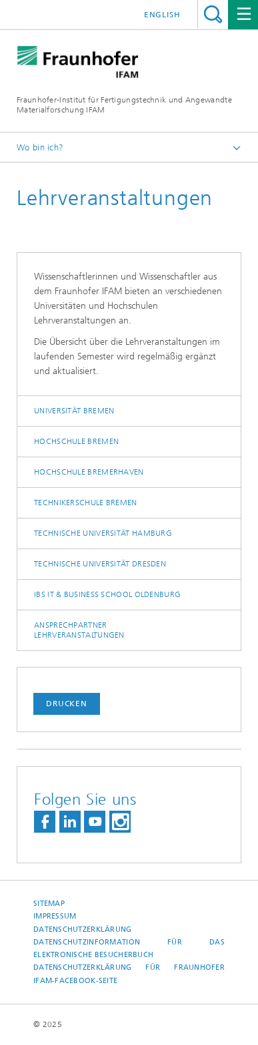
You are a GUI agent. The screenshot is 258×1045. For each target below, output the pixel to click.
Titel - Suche (213, 14)
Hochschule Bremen (76, 441)
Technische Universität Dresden (100, 563)
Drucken (66, 703)
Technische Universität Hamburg (103, 533)
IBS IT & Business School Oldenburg (107, 594)
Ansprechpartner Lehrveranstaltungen (79, 630)
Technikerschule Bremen (85, 502)
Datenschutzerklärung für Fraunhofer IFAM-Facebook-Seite (129, 973)
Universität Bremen (74, 410)
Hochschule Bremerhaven (89, 472)
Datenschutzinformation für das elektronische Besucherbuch (129, 948)
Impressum (54, 916)
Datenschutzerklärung (82, 929)
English (162, 14)
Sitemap (49, 903)
